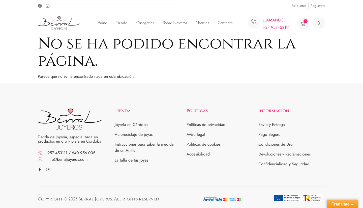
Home (102, 23)
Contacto (225, 23)
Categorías (145, 23)
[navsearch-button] (319, 23)
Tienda (122, 23)
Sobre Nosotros (175, 23)
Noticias (202, 23)
